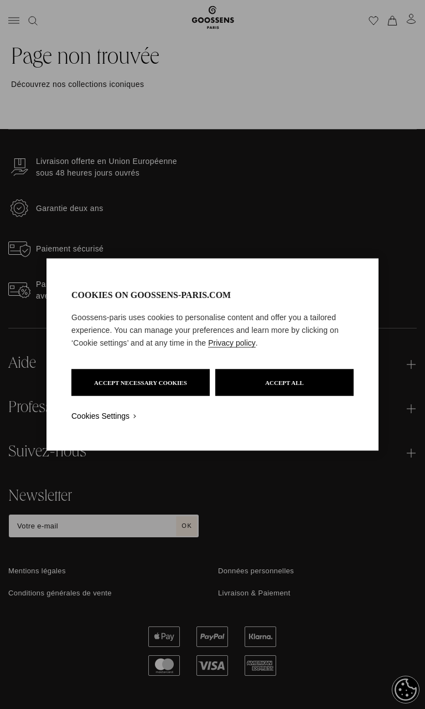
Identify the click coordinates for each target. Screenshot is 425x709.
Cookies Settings (100, 416)
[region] (212, 355)
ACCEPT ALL (284, 382)
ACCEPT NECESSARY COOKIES (140, 382)
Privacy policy (232, 342)
